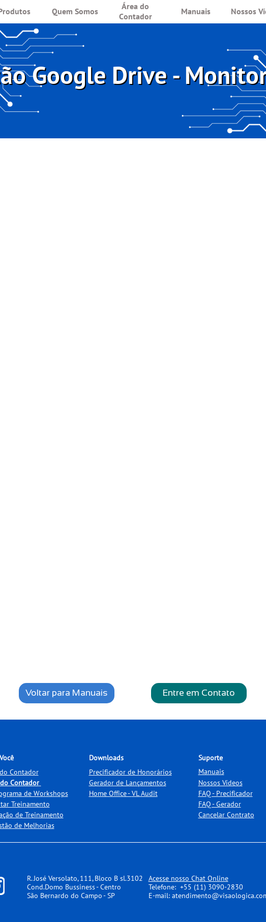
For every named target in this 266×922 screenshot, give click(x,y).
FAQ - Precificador (225, 793)
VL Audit (145, 793)
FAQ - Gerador (219, 804)
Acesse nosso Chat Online (188, 878)
